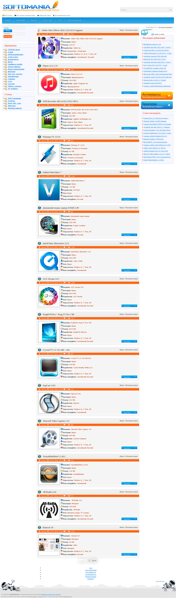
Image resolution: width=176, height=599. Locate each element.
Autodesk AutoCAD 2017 (152, 83)
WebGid (43, 70)
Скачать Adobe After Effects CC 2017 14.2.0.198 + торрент (157, 145)
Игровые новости (15, 108)
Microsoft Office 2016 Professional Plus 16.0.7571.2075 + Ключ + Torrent (157, 74)
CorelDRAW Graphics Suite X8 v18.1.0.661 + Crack (154, 68)
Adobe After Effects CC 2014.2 (154, 148)
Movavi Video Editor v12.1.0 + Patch (156, 154)
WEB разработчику (15, 54)
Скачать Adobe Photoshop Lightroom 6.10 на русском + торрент (156, 86)
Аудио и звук (13, 57)
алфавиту (90, 579)
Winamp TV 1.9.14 (51, 137)
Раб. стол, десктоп (15, 74)
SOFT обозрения (14, 98)
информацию (67, 596)
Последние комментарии (26, 15)
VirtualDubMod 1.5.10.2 (54, 456)
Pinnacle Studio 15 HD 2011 (153, 139)
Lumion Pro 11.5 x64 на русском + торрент (156, 118)
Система (11, 84)
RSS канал (8, 15)
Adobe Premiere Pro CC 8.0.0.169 (155, 151)
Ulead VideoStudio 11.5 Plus (153, 160)
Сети (10, 81)
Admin (43, 34)
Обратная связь (45, 15)
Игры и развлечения (16, 69)
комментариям (90, 577)
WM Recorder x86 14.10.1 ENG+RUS (60, 101)
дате (90, 568)
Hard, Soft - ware (14, 103)
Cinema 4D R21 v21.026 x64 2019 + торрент (156, 50)
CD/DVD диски (14, 50)
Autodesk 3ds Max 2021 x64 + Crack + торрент (157, 47)
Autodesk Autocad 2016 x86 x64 (155, 56)
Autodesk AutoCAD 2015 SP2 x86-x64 (157, 77)
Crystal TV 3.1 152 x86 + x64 (56, 350)
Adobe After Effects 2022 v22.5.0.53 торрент (62, 30)
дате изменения (90, 570)
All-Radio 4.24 (49, 492)
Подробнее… (128, 57)
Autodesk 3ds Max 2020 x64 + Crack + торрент (157, 62)
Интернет (12, 71)
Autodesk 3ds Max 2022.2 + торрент (156, 127)
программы (33, 596)
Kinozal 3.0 (48, 527)
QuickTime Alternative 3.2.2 (56, 243)
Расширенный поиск (62, 15)
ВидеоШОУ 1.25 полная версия (155, 142)
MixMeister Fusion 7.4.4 (152, 44)
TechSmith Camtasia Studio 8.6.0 (155, 71)
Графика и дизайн (15, 64)
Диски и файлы (14, 67)
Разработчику (13, 76)
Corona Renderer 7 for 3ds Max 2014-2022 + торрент (156, 130)
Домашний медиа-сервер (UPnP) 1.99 (61, 208)
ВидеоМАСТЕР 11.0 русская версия (156, 157)
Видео (122, 30)
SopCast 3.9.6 (49, 385)
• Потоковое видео (131, 30)
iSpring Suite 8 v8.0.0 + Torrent (154, 80)
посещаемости (90, 574)
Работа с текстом (14, 86)
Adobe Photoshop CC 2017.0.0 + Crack (157, 53)
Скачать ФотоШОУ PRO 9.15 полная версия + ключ (157, 124)
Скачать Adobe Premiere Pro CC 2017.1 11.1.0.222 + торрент (155, 136)
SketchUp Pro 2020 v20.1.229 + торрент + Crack (154, 59)
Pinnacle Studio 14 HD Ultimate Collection (154, 121)
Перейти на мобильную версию (50, 594)
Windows (41, 596)
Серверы (11, 79)
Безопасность (13, 59)
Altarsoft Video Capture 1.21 (56, 421)
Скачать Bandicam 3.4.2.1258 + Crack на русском (157, 133)
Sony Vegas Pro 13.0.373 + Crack (155, 65)
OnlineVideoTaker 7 (52, 172)
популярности (90, 572)
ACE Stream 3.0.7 (51, 279)
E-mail (10, 52)
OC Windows (13, 89)
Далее (94, 560)
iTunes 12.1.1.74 (50, 66)
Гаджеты (11, 101)
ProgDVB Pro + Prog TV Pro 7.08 (58, 314)
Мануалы (12, 106)
